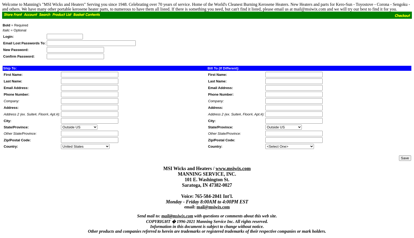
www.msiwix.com (233, 168)
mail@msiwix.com (213, 207)
